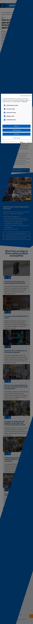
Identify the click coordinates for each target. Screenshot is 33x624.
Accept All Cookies (16, 130)
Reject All (17, 126)
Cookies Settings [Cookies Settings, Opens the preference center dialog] (16, 138)
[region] (16, 118)
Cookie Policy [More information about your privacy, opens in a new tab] (24, 101)
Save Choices (16, 134)
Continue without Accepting (25, 95)
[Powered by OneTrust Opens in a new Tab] (25, 142)
